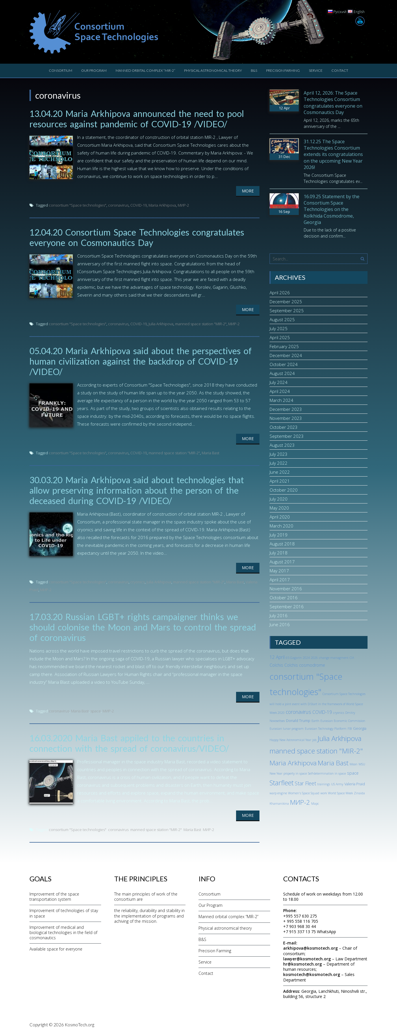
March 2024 (281, 400)
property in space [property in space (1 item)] (295, 773)
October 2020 (284, 490)
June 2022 (280, 472)
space (95, 711)
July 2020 (278, 499)
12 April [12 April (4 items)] (277, 657)
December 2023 (286, 409)
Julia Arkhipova (161, 323)
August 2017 (282, 562)
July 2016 (278, 615)
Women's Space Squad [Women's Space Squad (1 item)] (303, 793)
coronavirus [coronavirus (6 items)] (298, 711)
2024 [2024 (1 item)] (306, 658)
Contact (339, 70)
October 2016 (284, 597)
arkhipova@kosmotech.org (310, 948)
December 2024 (286, 355)
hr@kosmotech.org (302, 964)
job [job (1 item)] (314, 740)
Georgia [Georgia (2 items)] (359, 728)
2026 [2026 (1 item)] (314, 658)
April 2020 (280, 517)
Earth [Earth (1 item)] (315, 721)
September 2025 (287, 310)
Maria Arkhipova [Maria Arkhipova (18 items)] (293, 762)
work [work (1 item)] (323, 793)
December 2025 (286, 301)
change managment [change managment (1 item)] (333, 658)
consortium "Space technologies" (77, 205)
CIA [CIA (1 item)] (352, 658)
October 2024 (284, 364)
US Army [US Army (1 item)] (337, 784)
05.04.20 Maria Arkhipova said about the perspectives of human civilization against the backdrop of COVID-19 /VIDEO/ (140, 361)
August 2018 (282, 544)
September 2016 (287, 606)
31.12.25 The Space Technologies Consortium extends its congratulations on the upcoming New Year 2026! (333, 154)
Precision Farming (283, 70)
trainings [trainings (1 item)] (323, 784)
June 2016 (280, 624)
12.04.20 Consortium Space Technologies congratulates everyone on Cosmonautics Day (136, 237)
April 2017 (280, 579)
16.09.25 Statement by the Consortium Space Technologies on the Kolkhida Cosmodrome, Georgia (331, 209)
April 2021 (280, 481)
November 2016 (286, 588)
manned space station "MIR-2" (201, 323)
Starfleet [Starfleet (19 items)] (282, 782)
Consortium (60, 70)
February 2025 (284, 346)
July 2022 (278, 463)
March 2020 (281, 526)
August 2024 (282, 373)
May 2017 (279, 571)
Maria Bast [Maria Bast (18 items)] (333, 762)
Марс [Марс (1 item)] (315, 804)
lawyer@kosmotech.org (307, 959)
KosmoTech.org (79, 1024)
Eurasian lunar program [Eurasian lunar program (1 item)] (287, 729)
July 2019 (278, 535)
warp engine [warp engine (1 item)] (278, 793)
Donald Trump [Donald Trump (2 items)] (298, 720)
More (248, 191)
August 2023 (282, 445)
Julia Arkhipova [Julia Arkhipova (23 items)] (339, 738)
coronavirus (118, 205)
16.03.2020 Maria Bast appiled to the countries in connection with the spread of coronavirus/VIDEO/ (129, 743)
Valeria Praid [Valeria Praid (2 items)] (354, 783)
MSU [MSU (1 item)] (362, 764)
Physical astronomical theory (213, 70)
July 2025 (278, 328)
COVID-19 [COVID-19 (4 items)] (322, 712)
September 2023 (287, 436)
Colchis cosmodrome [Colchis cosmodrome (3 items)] (304, 665)
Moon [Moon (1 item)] (353, 764)
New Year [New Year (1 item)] (276, 773)
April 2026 (280, 292)
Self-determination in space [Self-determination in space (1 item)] (327, 773)
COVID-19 (138, 205)
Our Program (94, 70)
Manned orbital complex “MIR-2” (145, 70)
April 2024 (280, 391)
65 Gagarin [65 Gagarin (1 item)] (294, 658)
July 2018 (278, 553)
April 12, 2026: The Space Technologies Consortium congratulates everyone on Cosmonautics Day (333, 102)
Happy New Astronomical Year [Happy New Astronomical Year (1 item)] (290, 740)
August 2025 (282, 319)
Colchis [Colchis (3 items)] (276, 665)
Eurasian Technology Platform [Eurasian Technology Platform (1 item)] (325, 729)
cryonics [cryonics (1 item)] (338, 713)
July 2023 (278, 454)
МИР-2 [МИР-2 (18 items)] (300, 802)
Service (315, 70)
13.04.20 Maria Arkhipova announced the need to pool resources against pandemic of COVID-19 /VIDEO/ (136, 118)
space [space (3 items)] (353, 773)
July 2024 (278, 382)
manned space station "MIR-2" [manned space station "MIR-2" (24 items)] (316, 751)
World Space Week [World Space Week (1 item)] (340, 793)
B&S (254, 70)
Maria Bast (210, 452)
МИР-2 (183, 205)
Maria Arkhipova (162, 205)
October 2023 (284, 427)
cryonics (137, 581)
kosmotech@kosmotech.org (311, 974)
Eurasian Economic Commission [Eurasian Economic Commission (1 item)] (342, 721)
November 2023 (286, 418)
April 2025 (280, 337)
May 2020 (279, 508)
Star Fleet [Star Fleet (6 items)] (305, 783)
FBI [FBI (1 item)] (350, 729)
